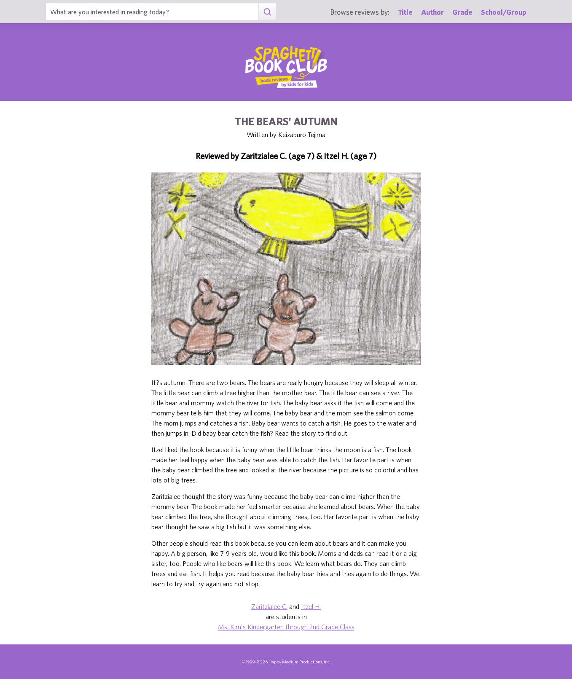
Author (432, 12)
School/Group (503, 12)
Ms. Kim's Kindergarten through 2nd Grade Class (286, 626)
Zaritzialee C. (269, 606)
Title (405, 12)
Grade (462, 12)
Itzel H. (311, 606)
